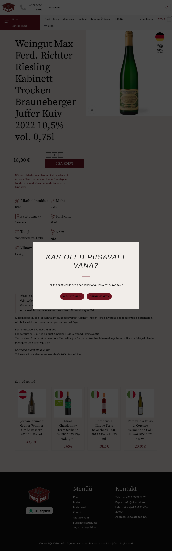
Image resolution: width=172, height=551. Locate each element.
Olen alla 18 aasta (99, 296)
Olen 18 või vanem (72, 296)
